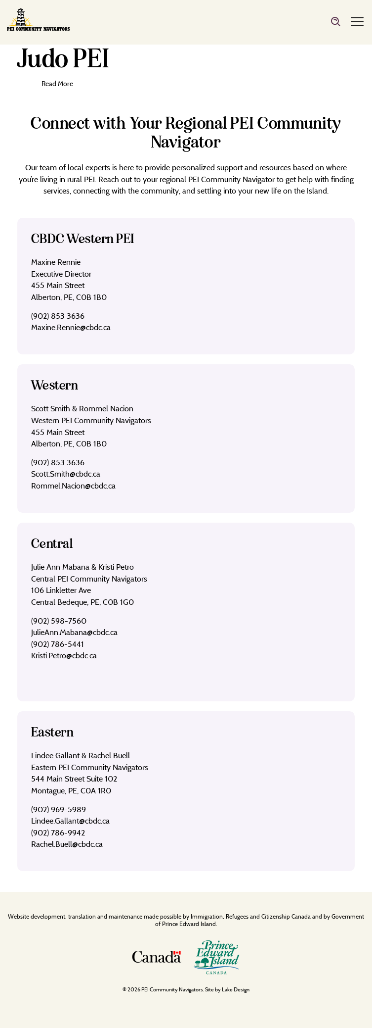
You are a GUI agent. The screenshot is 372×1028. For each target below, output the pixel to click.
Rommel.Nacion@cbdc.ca (73, 485)
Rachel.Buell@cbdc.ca (67, 844)
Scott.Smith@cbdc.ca (65, 474)
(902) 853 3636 (57, 316)
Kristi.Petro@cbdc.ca (64, 655)
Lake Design (235, 989)
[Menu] (357, 22)
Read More (57, 83)
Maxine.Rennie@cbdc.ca (71, 327)
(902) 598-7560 (58, 621)
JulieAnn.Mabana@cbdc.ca (74, 632)
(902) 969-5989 (58, 809)
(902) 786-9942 (58, 832)
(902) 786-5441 (57, 644)
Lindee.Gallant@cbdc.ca (70, 821)
